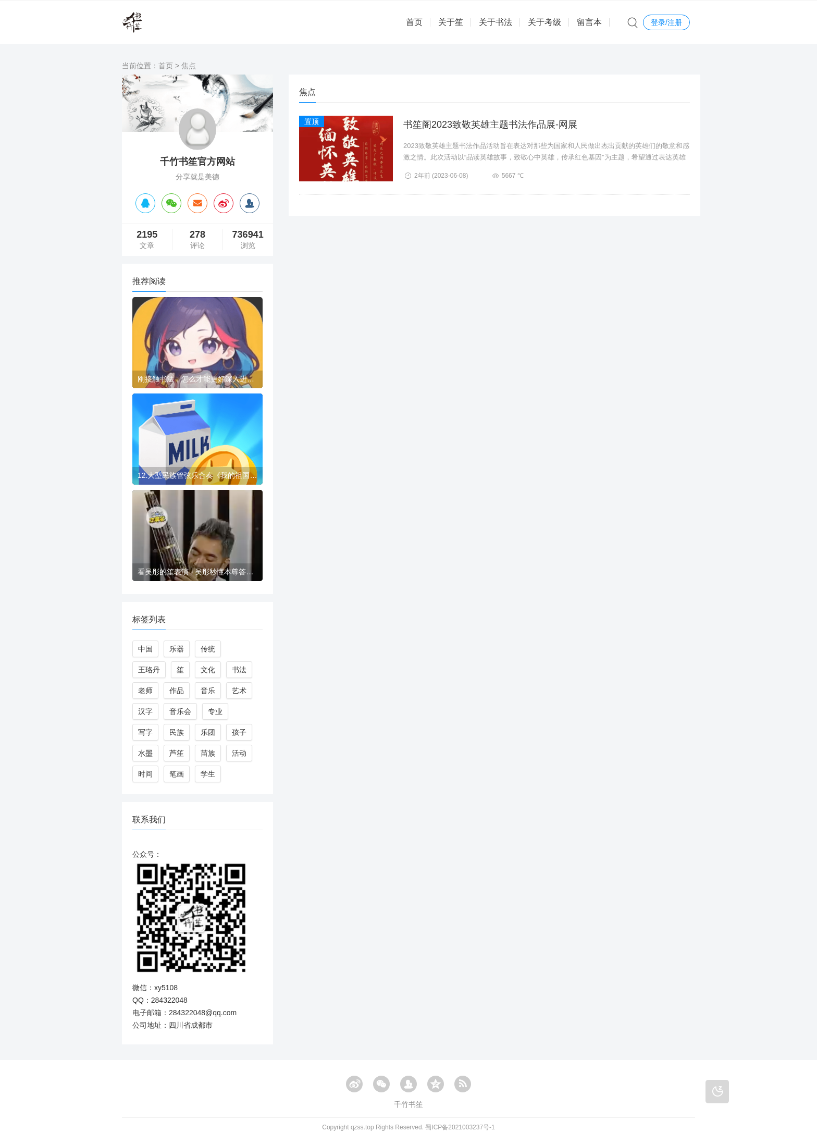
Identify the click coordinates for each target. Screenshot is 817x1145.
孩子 (239, 732)
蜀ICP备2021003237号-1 (459, 1127)
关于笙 (450, 22)
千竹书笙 (408, 1104)
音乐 (208, 690)
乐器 (176, 649)
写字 (145, 732)
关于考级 (544, 22)
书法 (239, 670)
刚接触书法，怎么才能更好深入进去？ (197, 379)
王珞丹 (149, 670)
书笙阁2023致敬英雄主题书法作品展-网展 (490, 124)
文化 (208, 670)
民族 (176, 732)
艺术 (239, 690)
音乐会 (180, 711)
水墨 (145, 753)
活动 (239, 753)
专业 (215, 711)
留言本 (589, 22)
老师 (145, 690)
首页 (414, 22)
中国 (145, 649)
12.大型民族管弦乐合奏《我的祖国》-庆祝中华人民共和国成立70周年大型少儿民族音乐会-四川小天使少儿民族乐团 (197, 475)
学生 (208, 774)
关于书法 (495, 22)
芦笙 (176, 753)
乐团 (208, 732)
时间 (145, 774)
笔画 (176, 774)
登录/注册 (666, 22)
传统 (208, 649)
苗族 (208, 753)
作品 (176, 690)
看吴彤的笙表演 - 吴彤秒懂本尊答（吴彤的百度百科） (197, 572)
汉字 (145, 711)
